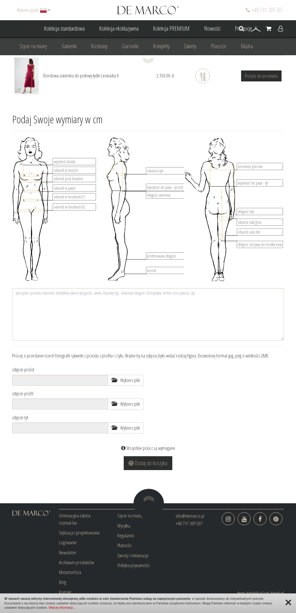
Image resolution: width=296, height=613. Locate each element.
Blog (62, 582)
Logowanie (68, 542)
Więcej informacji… (62, 607)
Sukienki (69, 46)
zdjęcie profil (22, 393)
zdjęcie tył (20, 417)
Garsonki (130, 46)
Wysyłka (123, 525)
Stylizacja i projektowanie (79, 532)
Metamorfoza (70, 572)
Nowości (212, 28)
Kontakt (65, 592)
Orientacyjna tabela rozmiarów (74, 519)
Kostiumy (99, 46)
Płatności (124, 545)
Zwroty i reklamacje (133, 555)
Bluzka (247, 46)
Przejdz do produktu (261, 75)
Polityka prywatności (133, 565)
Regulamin (125, 535)
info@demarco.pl (190, 516)
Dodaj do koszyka (148, 463)
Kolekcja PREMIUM (171, 28)
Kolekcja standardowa (64, 28)
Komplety (161, 46)
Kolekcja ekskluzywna (118, 28)
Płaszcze (218, 46)
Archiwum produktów (76, 562)
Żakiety (190, 46)
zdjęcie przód (23, 369)
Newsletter (68, 552)
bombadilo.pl (254, 592)
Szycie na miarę (33, 46)
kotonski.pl (277, 592)
